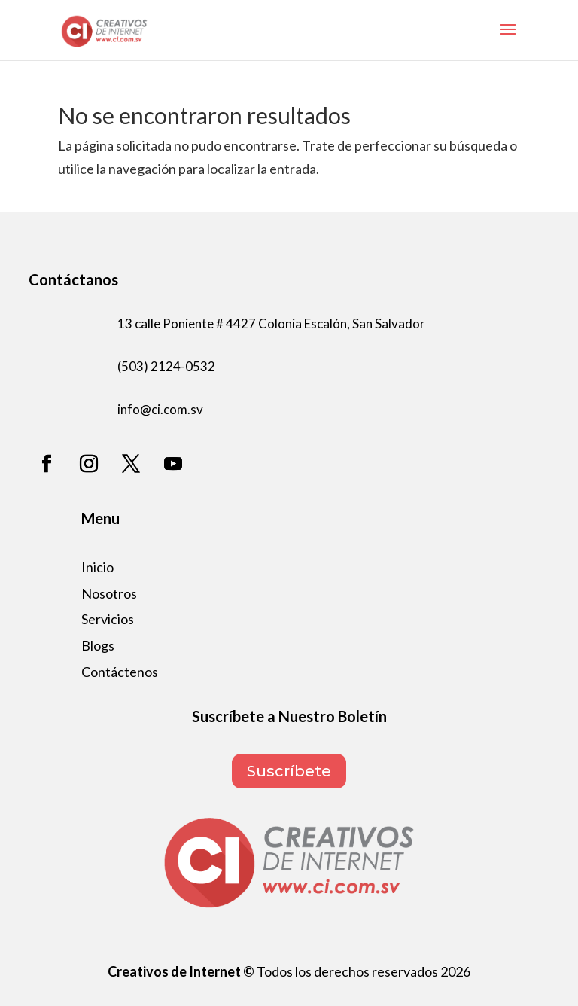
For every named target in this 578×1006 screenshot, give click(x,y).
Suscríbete (289, 771)
